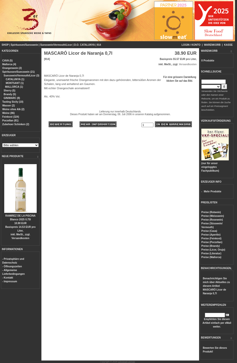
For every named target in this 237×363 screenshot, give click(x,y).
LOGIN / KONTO (191, 44)
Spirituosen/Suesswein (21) (18, 71)
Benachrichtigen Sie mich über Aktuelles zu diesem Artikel (216, 286)
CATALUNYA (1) (14, 79)
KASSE (228, 44)
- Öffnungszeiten (12, 266)
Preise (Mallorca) (211, 257)
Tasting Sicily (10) (12, 101)
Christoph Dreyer (126, 362)
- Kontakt (7, 277)
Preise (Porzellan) (211, 242)
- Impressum (9, 281)
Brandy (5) (10, 94)
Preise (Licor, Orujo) (213, 249)
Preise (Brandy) (210, 246)
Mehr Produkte (212, 191)
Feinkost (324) (10, 116)
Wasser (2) (8, 105)
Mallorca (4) (9, 64)
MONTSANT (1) (14, 83)
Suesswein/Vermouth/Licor (56, 44)
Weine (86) (8, 113)
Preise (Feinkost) (211, 238)
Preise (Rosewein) (212, 219)
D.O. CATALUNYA (84, 44)
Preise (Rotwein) (211, 212)
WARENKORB (212, 44)
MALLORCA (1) (14, 86)
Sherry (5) (9, 90)
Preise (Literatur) (211, 253)
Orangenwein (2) (12, 68)
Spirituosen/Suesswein (24, 44)
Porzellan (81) (10, 120)
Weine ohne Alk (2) (13, 109)
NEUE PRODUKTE (12, 156)
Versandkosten (20, 238)
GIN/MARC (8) (12, 98)
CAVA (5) (7, 60)
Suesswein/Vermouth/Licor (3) (21, 75)
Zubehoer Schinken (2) (15, 124)
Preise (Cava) (209, 231)
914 (99, 44)
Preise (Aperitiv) (211, 234)
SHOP (5, 44)
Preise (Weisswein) (212, 216)
